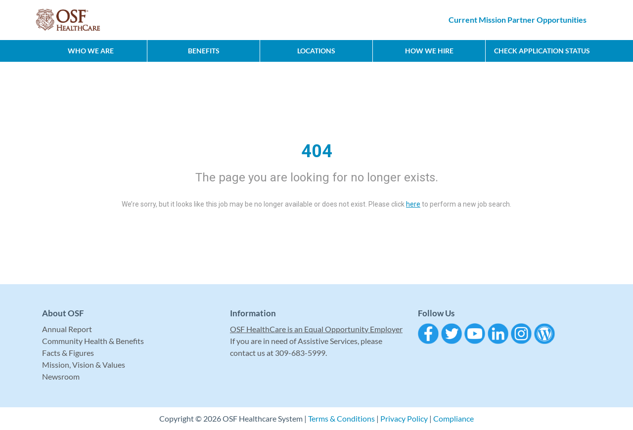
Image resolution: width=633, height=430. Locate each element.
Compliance (453, 418)
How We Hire (429, 50)
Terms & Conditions (341, 418)
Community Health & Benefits (93, 340)
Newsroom (61, 376)
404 (316, 151)
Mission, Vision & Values (83, 364)
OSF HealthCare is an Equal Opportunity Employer (316, 329)
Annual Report (67, 329)
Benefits (204, 50)
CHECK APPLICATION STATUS (542, 50)
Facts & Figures (68, 352)
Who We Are (91, 50)
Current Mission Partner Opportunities (518, 19)
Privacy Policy (404, 418)
